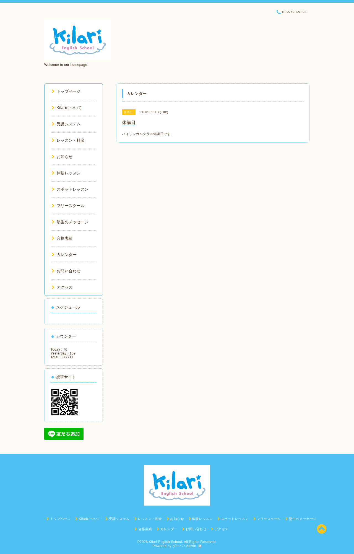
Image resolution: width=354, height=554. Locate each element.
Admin (191, 546)
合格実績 (62, 238)
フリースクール (68, 205)
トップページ (66, 91)
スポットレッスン (70, 189)
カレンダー (64, 254)
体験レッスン (66, 173)
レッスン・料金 (68, 140)
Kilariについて (67, 107)
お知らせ (62, 156)
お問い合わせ (66, 271)
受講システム (66, 124)
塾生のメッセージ (70, 222)
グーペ (178, 546)
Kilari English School (165, 542)
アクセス (62, 287)
